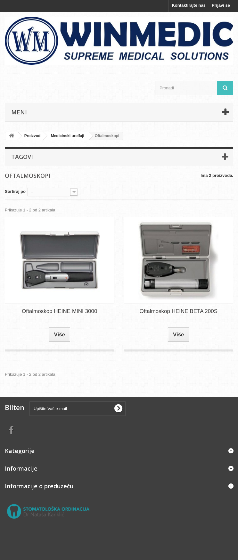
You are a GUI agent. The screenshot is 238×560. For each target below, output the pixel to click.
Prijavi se (221, 5)
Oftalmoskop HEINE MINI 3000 (59, 311)
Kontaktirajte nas (188, 5)
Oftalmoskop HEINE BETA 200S (178, 311)
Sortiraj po (15, 191)
